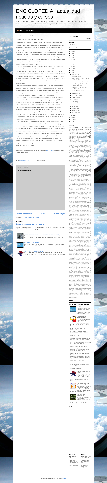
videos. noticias (74, 144)
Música (86, 131)
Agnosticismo (86, 179)
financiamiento (79, 246)
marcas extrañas (79, 264)
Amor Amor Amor (81, 180)
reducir (75, 277)
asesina (76, 214)
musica (87, 147)
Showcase (71, 202)
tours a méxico (86, 286)
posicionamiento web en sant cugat (82, 271)
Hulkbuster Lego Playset (73, 192)
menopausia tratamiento (83, 166)
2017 (72, 68)
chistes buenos (76, 157)
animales (87, 211)
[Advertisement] (79, 431)
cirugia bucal (23, 163)
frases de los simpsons (80, 248)
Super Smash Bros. (78, 203)
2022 (72, 57)
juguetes (74, 258)
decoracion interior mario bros (75, 232)
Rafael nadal (86, 198)
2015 (72, 72)
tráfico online (86, 289)
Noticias (85, 129)
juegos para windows (80, 257)
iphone (75, 165)
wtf (71, 179)
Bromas (80, 136)
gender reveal (74, 249)
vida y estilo (71, 150)
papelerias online (82, 270)
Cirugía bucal (50, 150)
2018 (72, 66)
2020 (72, 62)
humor (88, 251)
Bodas (77, 150)
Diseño (83, 187)
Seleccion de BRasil (73, 201)
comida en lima (79, 145)
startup (72, 176)
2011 (72, 121)
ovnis (70, 270)
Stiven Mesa (84, 202)
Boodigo (70, 181)
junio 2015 (74, 101)
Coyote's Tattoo (86, 183)
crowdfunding (80, 228)
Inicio (43, 214)
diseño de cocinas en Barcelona (79, 240)
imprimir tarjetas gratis (73, 253)
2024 (72, 53)
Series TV (78, 140)
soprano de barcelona (86, 174)
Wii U (70, 206)
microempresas (81, 266)
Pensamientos (74, 127)
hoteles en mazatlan (81, 251)
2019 (72, 64)
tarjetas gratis (76, 283)
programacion (74, 142)
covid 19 (84, 224)
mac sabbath (77, 263)
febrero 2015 (75, 110)
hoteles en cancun (72, 251)
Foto (81, 144)
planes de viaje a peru (74, 169)
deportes (86, 140)
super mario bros (78, 281)
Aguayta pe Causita (86, 456)
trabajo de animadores (80, 288)
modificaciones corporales (75, 167)
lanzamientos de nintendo (74, 259)
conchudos (78, 223)
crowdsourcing (88, 228)
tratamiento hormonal (77, 289)
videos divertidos (76, 294)
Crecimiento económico (73, 184)
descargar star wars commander (75, 235)
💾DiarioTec (30, 30)
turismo (70, 290)
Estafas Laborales (79, 188)
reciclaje (70, 277)
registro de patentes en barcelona (77, 173)
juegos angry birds (72, 255)
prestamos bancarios (75, 170)
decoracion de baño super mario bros (81, 231)
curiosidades (72, 132)
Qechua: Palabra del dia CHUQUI (78, 346)
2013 (72, 117)
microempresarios (72, 266)
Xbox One (75, 206)
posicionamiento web (86, 169)
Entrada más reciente (24, 214)
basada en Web (72, 155)
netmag (75, 267)
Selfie (88, 201)
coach (70, 222)
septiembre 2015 (76, 95)
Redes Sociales (83, 152)
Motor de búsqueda (82, 196)
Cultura (80, 131)
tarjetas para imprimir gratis (85, 283)
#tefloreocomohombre (78, 179)
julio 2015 (74, 99)
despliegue (82, 236)
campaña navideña (83, 218)
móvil (71, 267)
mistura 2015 (88, 266)
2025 (72, 51)
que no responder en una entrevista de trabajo (79, 276)
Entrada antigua (59, 214)
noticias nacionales (85, 267)
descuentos (87, 235)
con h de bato (71, 223)
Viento (88, 205)
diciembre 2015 (76, 74)
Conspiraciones (72, 136)
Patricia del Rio (74, 152)
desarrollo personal (73, 233)
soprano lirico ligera (86, 175)
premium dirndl (72, 272)
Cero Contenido (85, 457)
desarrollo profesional (84, 233)
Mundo (71, 197)
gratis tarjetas (82, 249)
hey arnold (83, 250)
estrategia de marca (80, 244)
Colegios (89, 150)
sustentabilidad (86, 281)
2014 (72, 115)
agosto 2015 (75, 97)
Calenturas (82, 150)
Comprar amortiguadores (80, 181)
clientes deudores (86, 220)
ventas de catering (77, 178)
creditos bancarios (83, 227)
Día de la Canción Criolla (78, 90)
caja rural (76, 218)
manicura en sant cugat (84, 165)
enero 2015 (75, 112)
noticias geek (86, 167)
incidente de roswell (85, 253)
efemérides (84, 242)
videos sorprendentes (85, 294)
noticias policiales (72, 268)
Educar (72, 188)
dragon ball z (77, 242)
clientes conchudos (77, 220)
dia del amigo (82, 237)
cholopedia (84, 157)
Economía (89, 187)
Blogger (64, 478)
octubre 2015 (75, 93)
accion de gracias (72, 209)
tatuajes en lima (73, 285)
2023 (72, 55)
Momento (86, 136)
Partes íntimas (79, 198)
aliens (88, 210)
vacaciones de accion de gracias (76, 292)
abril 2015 (74, 106)
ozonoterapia (75, 270)
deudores (76, 237)
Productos (71, 137)
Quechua (72, 44)
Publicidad (79, 137)
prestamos (81, 149)
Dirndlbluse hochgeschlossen (74, 187)
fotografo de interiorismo (82, 164)
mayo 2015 (75, 104)
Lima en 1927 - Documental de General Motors (79, 88)
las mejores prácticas (85, 259)
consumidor (88, 159)
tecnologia (88, 142)
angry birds (75, 211)
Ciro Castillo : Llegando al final (77, 363)
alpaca (70, 211)
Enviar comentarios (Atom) (31, 217)
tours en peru (71, 288)
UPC (74, 205)
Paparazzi (87, 197)
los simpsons (81, 262)
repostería (81, 277)
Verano (78, 205)
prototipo (87, 273)
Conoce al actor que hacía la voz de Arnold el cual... (80, 79)
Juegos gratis (79, 151)
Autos (81, 138)
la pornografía (80, 258)
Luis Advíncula (83, 194)
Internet (87, 138)
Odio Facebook (87, 151)
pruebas (70, 275)
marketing (88, 141)
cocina (82, 159)
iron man (83, 254)
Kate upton (84, 193)
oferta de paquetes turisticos (83, 268)
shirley (70, 280)
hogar (88, 250)
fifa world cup (71, 246)
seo (88, 279)
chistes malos (83, 219)
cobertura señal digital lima (78, 222)
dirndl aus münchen (80, 238)
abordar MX (87, 207)
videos (76, 133)
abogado (80, 206)
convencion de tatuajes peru (75, 161)
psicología (83, 275)
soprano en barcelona (75, 175)
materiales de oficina (79, 147)
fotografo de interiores (74, 162)
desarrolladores (86, 232)
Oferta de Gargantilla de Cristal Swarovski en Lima (79, 84)
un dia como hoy (85, 290)
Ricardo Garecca (72, 200)
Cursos (82, 133)
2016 (72, 70)
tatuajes (87, 149)
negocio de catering (73, 149)
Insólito (79, 193)
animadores (81, 211)
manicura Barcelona (85, 263)
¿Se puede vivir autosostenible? (81, 395)
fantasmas (75, 245)
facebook (71, 147)
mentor (87, 264)
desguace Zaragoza (73, 236)
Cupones (82, 184)
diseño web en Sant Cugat (80, 241)
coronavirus (86, 161)
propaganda (81, 273)
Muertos (89, 196)
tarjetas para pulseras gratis (85, 284)
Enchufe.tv (83, 459)
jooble (88, 254)
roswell (84, 279)
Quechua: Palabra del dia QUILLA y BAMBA (83, 384)
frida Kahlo (88, 248)
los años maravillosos (73, 262)
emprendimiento (74, 146)
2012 (72, 119)
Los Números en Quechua (31, 242)
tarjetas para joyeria (74, 284)
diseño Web (88, 145)
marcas (70, 264)
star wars (83, 280)
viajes (70, 294)
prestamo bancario (81, 272)
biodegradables (82, 215)
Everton (87, 188)
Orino (76, 197)
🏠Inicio (19, 30)
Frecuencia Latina (85, 189)
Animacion (72, 131)
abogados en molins (79, 207)
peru (88, 270)
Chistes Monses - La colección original (82, 317)
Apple (88, 180)
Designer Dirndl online (84, 185)
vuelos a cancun (87, 178)
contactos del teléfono (75, 224)
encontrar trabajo (85, 146)
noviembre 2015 (76, 76)
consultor (89, 223)
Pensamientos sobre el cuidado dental (81, 81)
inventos (71, 165)
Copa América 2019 (77, 183)
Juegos (76, 139)
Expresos (71, 189)
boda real (85, 216)
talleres (70, 283)
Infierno (74, 193)
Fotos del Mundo (85, 460)
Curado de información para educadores (30, 224)
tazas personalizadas (82, 285)
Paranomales (71, 198)
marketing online (72, 166)
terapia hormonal (78, 286)
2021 (72, 59)
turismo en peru (77, 290)
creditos (75, 227)
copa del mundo (83, 132)
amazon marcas (78, 154)
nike (79, 267)
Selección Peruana (82, 201)
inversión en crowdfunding (74, 254)
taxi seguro (86, 135)
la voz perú (87, 258)
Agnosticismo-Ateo (72, 180)
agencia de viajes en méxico (80, 210)
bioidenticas (80, 155)
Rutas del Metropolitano (84, 200)
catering (76, 156)
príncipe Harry (76, 275)
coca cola (87, 222)
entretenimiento (81, 141)
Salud (78, 135)
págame (87, 275)
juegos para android (82, 255)
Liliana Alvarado (76, 194)
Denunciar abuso (74, 48)
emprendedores (72, 141)
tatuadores (78, 176)
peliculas (71, 133)
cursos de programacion (80, 229)
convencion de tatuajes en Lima (79, 160)
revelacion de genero (77, 279)
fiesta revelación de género (83, 245)
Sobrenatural (77, 202)
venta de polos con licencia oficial (82, 293)
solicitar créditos (76, 280)
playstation (71, 271)
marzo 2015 (75, 108)
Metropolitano (76, 129)
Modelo (74, 196)
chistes (77, 219)
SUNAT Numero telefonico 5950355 (34, 251)
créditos (71, 229)
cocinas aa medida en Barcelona (85, 464)
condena (83, 223)
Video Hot (83, 205)
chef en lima (82, 156)
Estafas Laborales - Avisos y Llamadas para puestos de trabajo (41, 234)
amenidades (86, 154)
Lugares (70, 140)
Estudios (72, 151)
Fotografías (77, 189)
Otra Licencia (81, 197)
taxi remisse (81, 142)
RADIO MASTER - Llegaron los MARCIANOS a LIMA (77, 329)
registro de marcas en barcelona (82, 171)
